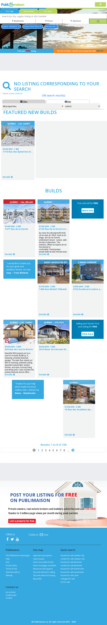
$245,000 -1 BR (47, 226)
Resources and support (43, 568)
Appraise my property (42, 555)
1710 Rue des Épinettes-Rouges (20, 151)
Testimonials (11, 595)
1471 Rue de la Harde (16, 228)
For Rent (48, 11)
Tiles (23, 101)
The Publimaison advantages (18, 555)
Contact (9, 598)
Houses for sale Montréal (71, 562)
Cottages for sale (67, 579)
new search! (16, 93)
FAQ (7, 562)
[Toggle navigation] (100, 4)
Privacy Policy (11, 565)
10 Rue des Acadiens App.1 (79, 409)
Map (68, 101)
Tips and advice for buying (44, 575)
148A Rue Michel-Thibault (53, 289)
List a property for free (22, 521)
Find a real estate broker (43, 562)
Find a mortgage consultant (44, 565)
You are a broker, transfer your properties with (80, 51)
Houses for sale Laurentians (72, 572)
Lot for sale (65, 582)
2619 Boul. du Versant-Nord (54, 349)
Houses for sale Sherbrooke (72, 568)
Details (6, 176)
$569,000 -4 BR (13, 346)
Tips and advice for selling (44, 572)
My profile (37, 579)
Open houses (38, 559)
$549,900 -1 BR (11, 148)
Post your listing (27, 50)
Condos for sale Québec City (72, 559)
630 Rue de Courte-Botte (19, 349)
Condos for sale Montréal (71, 565)
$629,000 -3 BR (47, 346)
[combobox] (53, 16)
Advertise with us (13, 572)
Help (8, 559)
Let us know (10, 592)
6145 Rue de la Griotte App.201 (56, 228)
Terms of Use (11, 568)
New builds (29, 11)
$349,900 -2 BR (13, 226)
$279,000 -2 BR (47, 286)
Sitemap (9, 575)
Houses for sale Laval (69, 575)
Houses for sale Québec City (72, 555)
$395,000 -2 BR (81, 286)
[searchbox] (53, 16)
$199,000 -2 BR (73, 406)
